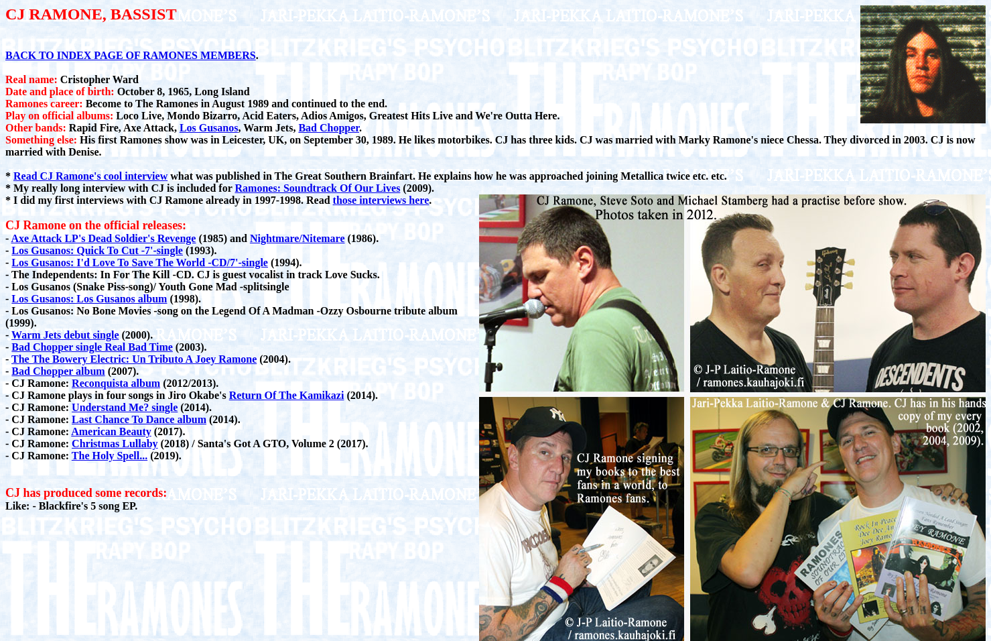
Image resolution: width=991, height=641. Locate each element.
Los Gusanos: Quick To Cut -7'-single (97, 250)
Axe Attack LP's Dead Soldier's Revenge (103, 238)
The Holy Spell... (109, 455)
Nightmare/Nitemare (297, 238)
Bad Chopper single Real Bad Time (92, 347)
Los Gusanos (209, 127)
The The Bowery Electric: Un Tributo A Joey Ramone (134, 359)
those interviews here (381, 200)
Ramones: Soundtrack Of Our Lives (318, 188)
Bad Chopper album (58, 371)
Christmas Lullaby (114, 443)
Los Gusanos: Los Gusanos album (89, 298)
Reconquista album (116, 383)
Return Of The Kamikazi (286, 395)
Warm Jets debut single (65, 335)
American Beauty (111, 431)
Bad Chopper (328, 127)
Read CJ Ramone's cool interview (90, 176)
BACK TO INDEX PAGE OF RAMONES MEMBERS (130, 55)
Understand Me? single (125, 407)
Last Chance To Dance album (139, 419)
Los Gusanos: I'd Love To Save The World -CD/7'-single (139, 262)
